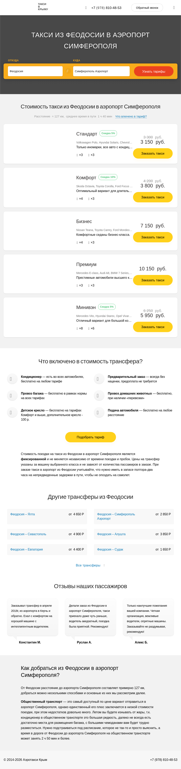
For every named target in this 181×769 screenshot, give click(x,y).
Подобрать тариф (90, 437)
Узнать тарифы (153, 71)
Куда (76, 60)
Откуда (13, 60)
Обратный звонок (147, 7)
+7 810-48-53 (106, 8)
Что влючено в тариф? (131, 116)
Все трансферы (90, 565)
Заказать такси (152, 153)
